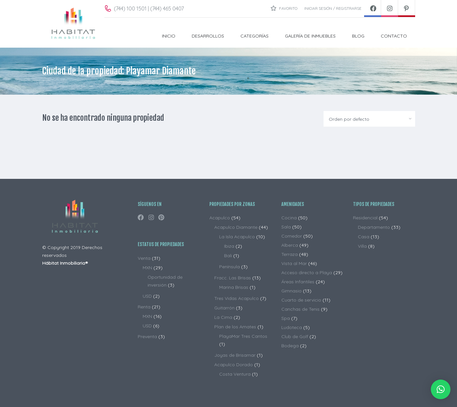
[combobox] (369, 119)
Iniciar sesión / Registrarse (332, 8)
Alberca (289, 245)
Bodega (290, 346)
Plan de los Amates (235, 327)
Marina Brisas (233, 287)
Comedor (291, 236)
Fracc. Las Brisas (232, 278)
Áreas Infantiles (297, 282)
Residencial (365, 218)
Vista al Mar (294, 263)
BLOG (358, 36)
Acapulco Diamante (235, 227)
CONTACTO (394, 36)
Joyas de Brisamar (234, 355)
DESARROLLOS (208, 36)
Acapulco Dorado (233, 365)
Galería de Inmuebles (310, 36)
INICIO (168, 36)
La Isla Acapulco (237, 237)
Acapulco (219, 218)
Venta (144, 258)
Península (229, 267)
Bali (228, 255)
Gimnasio (291, 291)
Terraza (289, 254)
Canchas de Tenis (300, 309)
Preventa (147, 336)
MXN (147, 268)
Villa (362, 246)
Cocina (289, 218)
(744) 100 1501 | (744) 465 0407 (149, 8)
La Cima (223, 317)
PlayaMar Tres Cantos (243, 336)
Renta (144, 307)
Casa (363, 237)
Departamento (374, 227)
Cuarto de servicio (301, 300)
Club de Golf (294, 336)
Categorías (254, 36)
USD (147, 296)
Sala (286, 227)
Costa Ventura (235, 374)
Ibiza (229, 246)
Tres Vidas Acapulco (236, 298)
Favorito (284, 8)
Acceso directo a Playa (306, 272)
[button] (440, 389)
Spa (285, 318)
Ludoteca (291, 327)
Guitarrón (224, 308)
